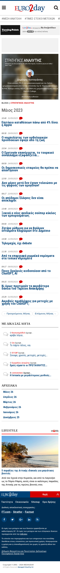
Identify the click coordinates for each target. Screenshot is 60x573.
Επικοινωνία (22, 502)
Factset (29, 512)
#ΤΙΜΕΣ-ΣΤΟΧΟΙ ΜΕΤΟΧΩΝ (40, 18)
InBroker (23, 534)
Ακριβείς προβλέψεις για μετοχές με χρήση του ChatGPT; (27, 302)
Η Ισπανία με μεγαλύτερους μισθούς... (26, 374)
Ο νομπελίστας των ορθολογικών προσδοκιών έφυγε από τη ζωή (25, 139)
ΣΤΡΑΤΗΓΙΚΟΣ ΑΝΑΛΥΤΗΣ (22, 103)
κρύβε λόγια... (17, 334)
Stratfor (17, 512)
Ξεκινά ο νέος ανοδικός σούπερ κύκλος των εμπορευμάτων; (29, 214)
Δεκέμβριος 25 (11, 417)
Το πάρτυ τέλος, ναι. (16, 344)
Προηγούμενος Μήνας (17, 313)
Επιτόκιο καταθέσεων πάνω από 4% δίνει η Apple (30, 123)
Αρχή (45, 494)
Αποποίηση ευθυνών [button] (30, 97)
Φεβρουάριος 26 (12, 407)
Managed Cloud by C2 (25, 567)
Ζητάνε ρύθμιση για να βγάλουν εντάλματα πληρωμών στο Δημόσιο (26, 229)
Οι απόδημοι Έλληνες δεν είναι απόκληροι (23, 199)
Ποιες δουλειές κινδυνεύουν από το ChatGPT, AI (26, 272)
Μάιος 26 (8, 392)
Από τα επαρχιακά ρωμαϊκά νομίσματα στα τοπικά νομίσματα (28, 257)
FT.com (6, 512)
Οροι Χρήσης (49, 502)
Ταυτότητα (7, 502)
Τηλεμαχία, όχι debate (17, 243)
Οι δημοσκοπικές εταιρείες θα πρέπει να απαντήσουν (30, 169)
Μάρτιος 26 (9, 402)
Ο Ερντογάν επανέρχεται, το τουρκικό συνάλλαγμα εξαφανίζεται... (28, 154)
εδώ (30, 32)
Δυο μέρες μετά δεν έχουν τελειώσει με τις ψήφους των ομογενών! (29, 184)
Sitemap (35, 502)
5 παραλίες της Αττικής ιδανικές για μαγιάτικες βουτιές (28, 472)
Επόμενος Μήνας (45, 313)
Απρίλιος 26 (9, 397)
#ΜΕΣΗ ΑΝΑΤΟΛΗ (11, 18)
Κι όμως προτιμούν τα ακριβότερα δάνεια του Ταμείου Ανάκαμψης (25, 287)
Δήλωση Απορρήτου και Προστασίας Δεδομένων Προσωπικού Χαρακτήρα (24, 552)
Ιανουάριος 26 (10, 412)
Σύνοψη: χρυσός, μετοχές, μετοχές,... (25, 354)
